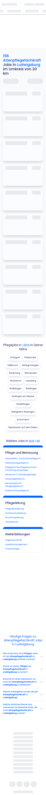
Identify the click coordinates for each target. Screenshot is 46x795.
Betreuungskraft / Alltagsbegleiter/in (14, 485)
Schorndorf (23, 419)
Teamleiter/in (11, 521)
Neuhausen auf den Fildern (23, 427)
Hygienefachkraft (13, 540)
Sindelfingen (23, 404)
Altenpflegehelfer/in (15, 478)
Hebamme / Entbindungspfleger (20, 474)
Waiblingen (15, 388)
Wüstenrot (15, 380)
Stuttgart (15, 357)
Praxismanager (12, 548)
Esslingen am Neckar (23, 396)
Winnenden (31, 372)
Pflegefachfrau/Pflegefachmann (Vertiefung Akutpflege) (21, 469)
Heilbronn (12, 365)
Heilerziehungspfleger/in (17, 462)
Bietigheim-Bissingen (23, 411)
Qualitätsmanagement (16, 544)
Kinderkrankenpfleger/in (17, 490)
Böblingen (31, 388)
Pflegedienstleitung (14, 508)
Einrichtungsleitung (14, 517)
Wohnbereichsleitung (15, 513)
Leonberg (31, 380)
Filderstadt (30, 357)
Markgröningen (30, 365)
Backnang (14, 372)
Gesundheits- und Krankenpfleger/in (23, 458)
